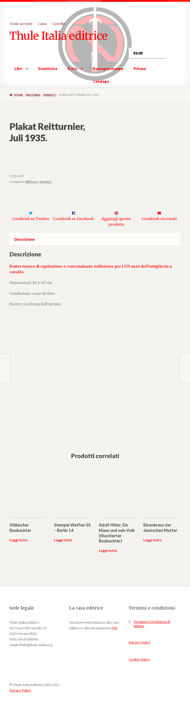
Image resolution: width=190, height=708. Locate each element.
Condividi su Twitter (30, 212)
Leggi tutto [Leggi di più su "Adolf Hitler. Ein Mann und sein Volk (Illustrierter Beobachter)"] (108, 544)
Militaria (33, 94)
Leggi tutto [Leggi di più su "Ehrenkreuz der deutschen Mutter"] (152, 533)
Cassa (42, 24)
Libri (18, 68)
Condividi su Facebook (73, 212)
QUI (114, 621)
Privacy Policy (139, 636)
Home (18, 94)
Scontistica (47, 68)
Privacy (140, 68)
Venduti (49, 94)
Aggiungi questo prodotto (116, 215)
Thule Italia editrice (58, 36)
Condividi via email (159, 212)
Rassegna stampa (108, 68)
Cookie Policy (139, 653)
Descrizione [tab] (24, 233)
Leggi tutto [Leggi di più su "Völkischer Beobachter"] (18, 533)
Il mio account (21, 24)
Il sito (72, 68)
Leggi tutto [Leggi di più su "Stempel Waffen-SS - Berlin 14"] (63, 533)
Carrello (58, 24)
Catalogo (101, 81)
